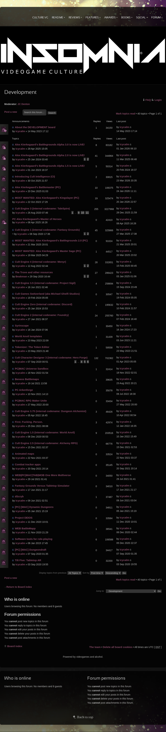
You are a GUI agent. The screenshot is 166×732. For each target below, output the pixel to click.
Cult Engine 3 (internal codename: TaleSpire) (42, 208)
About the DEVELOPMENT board (35, 127)
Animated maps (24, 453)
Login (158, 99)
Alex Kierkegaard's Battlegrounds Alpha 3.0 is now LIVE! (50, 144)
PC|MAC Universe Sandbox (31, 368)
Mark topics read (125, 113)
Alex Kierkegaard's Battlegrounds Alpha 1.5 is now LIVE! (50, 165)
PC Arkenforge (24, 389)
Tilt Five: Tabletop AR (28, 560)
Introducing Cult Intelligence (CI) (35, 176)
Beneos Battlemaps (27, 379)
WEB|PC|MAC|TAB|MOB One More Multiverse (43, 475)
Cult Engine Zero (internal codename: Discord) (43, 304)
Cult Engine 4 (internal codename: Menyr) (40, 261)
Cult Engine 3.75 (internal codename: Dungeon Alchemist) (50, 411)
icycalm (20, 131)
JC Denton (24, 104)
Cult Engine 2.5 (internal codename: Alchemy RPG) (46, 443)
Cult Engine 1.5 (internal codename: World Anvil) (45, 432)
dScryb (19, 496)
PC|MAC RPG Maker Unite (31, 400)
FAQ (148, 99)
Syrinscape (22, 325)
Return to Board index (19, 587)
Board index (14, 646)
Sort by (93, 573)
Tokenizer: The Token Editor (32, 347)
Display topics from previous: (60, 573)
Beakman (21, 276)
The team (95, 647)
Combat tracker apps (28, 464)
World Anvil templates (28, 336)
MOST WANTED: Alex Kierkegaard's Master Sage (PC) (48, 251)
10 (82, 212)
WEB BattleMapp (25, 528)
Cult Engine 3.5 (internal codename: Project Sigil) (45, 283)
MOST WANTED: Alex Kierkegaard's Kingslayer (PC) (47, 197)
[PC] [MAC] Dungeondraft (30, 549)
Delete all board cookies (117, 647)
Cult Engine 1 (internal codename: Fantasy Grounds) (47, 229)
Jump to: (100, 591)
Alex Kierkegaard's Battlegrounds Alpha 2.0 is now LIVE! (50, 155)
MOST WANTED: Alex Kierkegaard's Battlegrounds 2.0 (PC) (51, 240)
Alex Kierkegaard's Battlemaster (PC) (38, 187)
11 (87, 212)
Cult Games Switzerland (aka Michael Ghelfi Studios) (47, 293)
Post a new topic (12, 112)
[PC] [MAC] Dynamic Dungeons (34, 506)
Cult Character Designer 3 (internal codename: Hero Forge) (51, 357)
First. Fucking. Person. (29, 421)
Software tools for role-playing (33, 538)
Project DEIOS (24, 517)
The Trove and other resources (34, 272)
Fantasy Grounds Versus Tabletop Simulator (42, 485)
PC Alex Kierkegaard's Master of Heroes (37, 219)
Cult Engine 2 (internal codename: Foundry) (42, 315)
